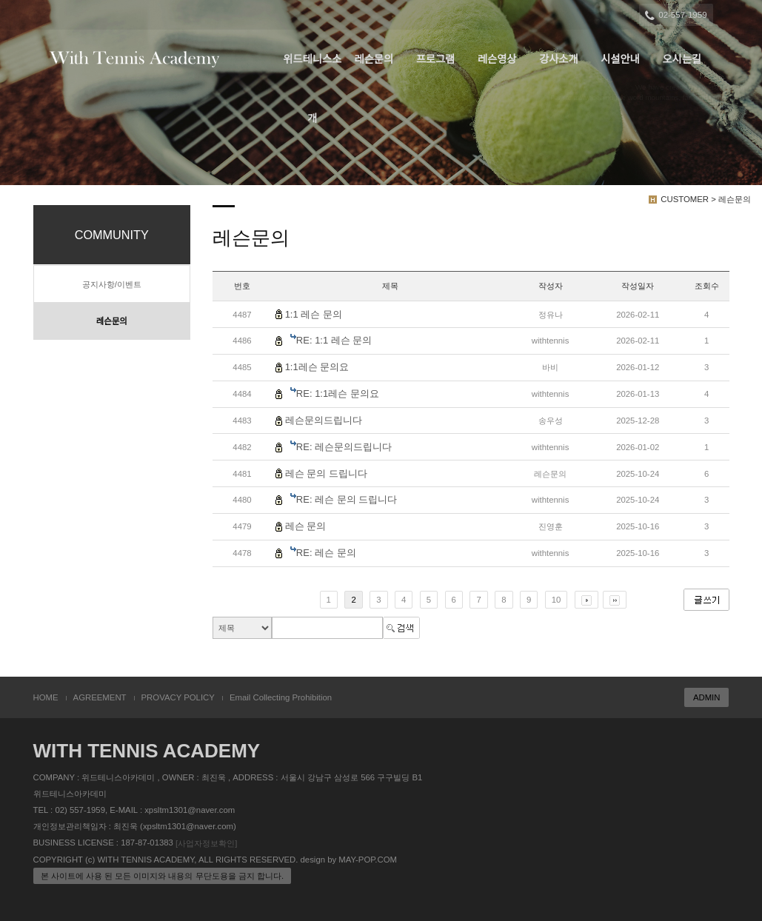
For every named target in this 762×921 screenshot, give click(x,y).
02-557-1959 (676, 15)
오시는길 (681, 59)
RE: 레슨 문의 (326, 552)
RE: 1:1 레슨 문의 (334, 340)
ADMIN (707, 697)
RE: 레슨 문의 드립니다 (347, 499)
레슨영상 (497, 59)
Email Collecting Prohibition (281, 697)
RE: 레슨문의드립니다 (344, 446)
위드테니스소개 (312, 71)
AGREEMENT (100, 697)
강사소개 (558, 59)
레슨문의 (374, 59)
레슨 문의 (306, 526)
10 (556, 599)
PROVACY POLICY (178, 697)
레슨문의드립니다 (323, 420)
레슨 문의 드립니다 (326, 473)
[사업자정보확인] (206, 843)
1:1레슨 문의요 (317, 366)
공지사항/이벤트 (111, 284)
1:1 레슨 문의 (313, 314)
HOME (46, 697)
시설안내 (620, 59)
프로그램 (435, 59)
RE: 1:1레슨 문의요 (337, 393)
